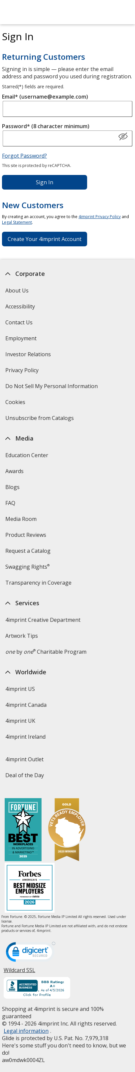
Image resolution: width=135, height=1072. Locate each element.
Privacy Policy (22, 372)
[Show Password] (123, 137)
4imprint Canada (26, 704)
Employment (21, 338)
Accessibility (20, 306)
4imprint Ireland (25, 736)
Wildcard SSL (19, 972)
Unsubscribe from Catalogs (40, 420)
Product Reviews (25, 534)
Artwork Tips (21, 635)
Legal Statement (17, 222)
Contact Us (19, 322)
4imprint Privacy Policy (99, 216)
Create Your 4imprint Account (44, 239)
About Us (17, 290)
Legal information (26, 1030)
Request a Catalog (28, 550)
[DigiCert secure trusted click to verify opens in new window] (31, 953)
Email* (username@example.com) (45, 96)
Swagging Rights (27, 566)
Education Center (26, 455)
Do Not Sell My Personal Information (52, 388)
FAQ (10, 503)
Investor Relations (29, 356)
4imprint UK (20, 720)
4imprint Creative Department (42, 619)
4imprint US (20, 689)
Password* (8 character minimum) (45, 126)
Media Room (21, 519)
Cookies (16, 404)
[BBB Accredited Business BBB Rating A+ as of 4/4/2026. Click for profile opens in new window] (37, 988)
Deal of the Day (24, 775)
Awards (14, 471)
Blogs (12, 487)
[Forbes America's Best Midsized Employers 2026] (29, 888)
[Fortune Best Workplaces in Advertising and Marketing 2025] (23, 830)
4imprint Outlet (24, 759)
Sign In (44, 182)
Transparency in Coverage (39, 585)
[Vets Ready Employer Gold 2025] (67, 830)
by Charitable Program (45, 651)
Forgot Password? (24, 155)
